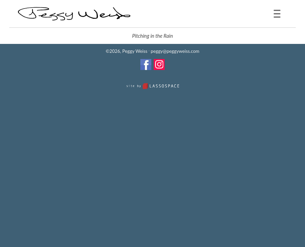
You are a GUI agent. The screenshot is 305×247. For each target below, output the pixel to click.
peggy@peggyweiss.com (175, 51)
